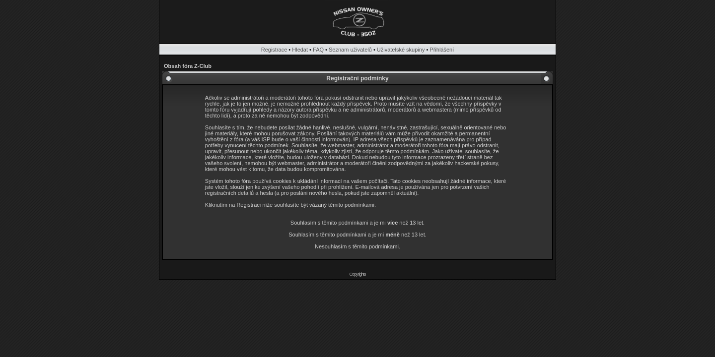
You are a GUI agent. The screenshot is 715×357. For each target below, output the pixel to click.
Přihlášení (441, 50)
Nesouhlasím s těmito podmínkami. (357, 246)
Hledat (300, 50)
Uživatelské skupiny (401, 50)
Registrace (274, 50)
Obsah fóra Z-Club (188, 66)
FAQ (318, 50)
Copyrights (357, 274)
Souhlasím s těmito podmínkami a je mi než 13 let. (357, 223)
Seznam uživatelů (350, 50)
